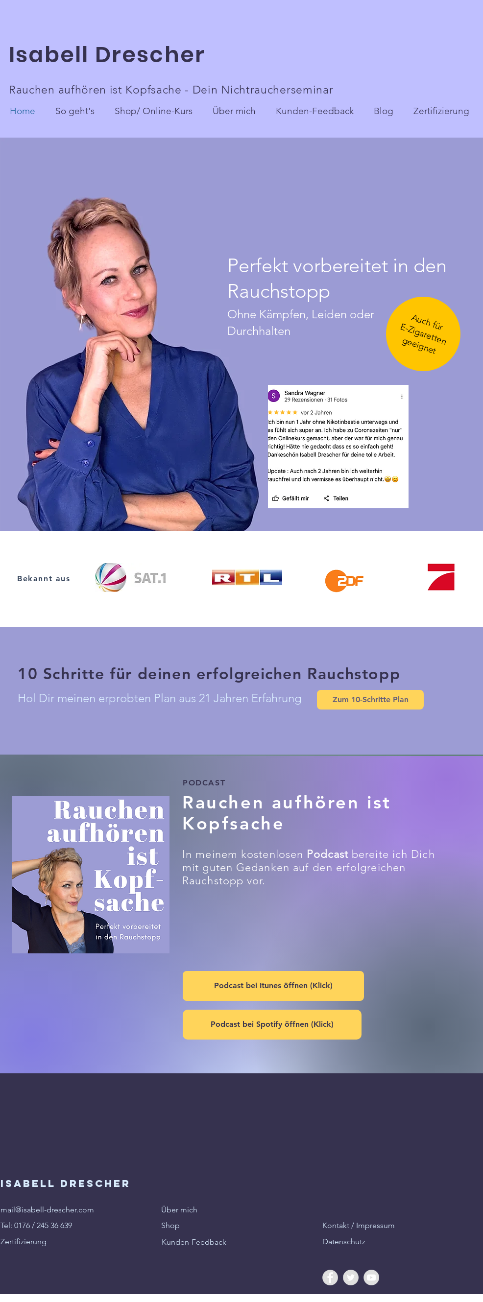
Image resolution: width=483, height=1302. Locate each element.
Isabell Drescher (110, 55)
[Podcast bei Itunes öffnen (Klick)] (273, 986)
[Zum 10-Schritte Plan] (370, 700)
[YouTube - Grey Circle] (371, 1277)
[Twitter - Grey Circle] (351, 1277)
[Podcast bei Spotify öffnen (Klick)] (272, 1025)
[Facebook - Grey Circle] (330, 1277)
